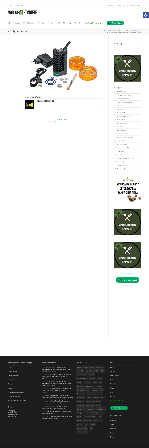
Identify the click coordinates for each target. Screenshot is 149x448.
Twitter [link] (112, 425)
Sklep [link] (61, 23)
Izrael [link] (79, 382)
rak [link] (100, 417)
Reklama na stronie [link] (14, 396)
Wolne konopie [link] (29, 23)
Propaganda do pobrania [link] (16, 392)
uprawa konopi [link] (82, 428)
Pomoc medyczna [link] (122, 5)
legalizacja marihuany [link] (94, 394)
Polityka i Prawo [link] (121, 147)
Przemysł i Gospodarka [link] (123, 158)
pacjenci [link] (88, 413)
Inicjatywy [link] (120, 109)
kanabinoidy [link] (97, 382)
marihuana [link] (80, 397)
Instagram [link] (113, 433)
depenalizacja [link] (82, 378)
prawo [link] (118, 154)
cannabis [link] (80, 371)
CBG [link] (102, 371)
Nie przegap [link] (120, 144)
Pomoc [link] (41, 23)
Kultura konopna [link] (121, 123)
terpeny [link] (79, 424)
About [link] (27, 97)
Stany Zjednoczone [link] (90, 420)
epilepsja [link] (92, 378)
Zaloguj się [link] (11, 411)
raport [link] (79, 420)
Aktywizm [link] (119, 91)
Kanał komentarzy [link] (13, 414)
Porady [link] (119, 151)
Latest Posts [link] (36, 97)
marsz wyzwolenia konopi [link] (95, 397)
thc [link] (86, 424)
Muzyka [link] (119, 140)
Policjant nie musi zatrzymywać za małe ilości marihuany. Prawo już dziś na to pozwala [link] (56, 369)
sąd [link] (101, 420)
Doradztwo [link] (111, 5)
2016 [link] (79, 367)
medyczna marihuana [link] (94, 401)
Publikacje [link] (120, 161)
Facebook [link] (113, 420)
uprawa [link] (92, 424)
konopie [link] (99, 386)
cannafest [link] (89, 371)
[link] (146, 15)
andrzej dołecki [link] (88, 367)
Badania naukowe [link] (122, 95)
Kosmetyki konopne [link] (122, 116)
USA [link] (91, 428)
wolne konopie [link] (82, 432)
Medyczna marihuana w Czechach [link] (88, 405)
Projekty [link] (51, 23)
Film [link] (118, 105)
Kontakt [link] (77, 23)
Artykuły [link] (16, 23)
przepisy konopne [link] (90, 417)
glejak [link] (100, 378)
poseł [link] (102, 413)
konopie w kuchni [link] (97, 390)
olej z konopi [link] (100, 409)
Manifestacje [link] (120, 126)
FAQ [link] (69, 23)
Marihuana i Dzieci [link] (122, 133)
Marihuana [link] (120, 130)
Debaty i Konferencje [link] (123, 102)
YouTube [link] (113, 429)
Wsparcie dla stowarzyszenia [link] (17, 400)
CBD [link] (96, 371)
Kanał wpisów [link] (12, 412)
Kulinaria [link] (119, 119)
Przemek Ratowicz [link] (45, 101)
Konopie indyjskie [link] (83, 390)
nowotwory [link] (81, 409)
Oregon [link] (79, 413)
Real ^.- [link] (112, 437)
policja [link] (95, 413)
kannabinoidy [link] (89, 386)
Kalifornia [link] (87, 382)
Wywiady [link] (119, 169)
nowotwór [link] (90, 409)
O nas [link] (10, 367)
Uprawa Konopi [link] (121, 165)
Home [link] (112, 367)
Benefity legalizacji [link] (122, 98)
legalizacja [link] (80, 394)
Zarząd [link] (10, 384)
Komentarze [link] (120, 112)
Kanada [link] (80, 386)
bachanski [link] (99, 367)
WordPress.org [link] (12, 416)
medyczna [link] (80, 401)
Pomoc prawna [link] (135, 5)
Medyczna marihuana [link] (123, 137)
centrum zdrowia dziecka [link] (85, 375)
